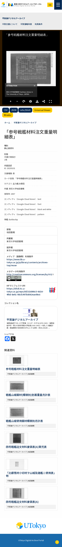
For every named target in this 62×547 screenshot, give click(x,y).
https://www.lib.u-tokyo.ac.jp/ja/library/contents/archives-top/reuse (27, 262)
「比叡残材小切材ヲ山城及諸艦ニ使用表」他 (30, 474)
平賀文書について (9, 24)
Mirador (7, 114)
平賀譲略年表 (26, 24)
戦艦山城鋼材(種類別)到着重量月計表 (28, 395)
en (50, 4)
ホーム (7, 122)
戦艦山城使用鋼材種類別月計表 (24, 421)
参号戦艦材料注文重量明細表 (23, 369)
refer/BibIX (25, 110)
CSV (5, 110)
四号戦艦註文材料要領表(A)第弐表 (26, 447)
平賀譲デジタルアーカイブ (13, 18)
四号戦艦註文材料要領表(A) (22, 502)
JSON (13, 110)
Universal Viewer (42, 110)
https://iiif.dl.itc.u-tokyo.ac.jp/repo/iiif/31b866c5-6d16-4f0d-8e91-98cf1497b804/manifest (25, 291)
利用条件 (38, 24)
